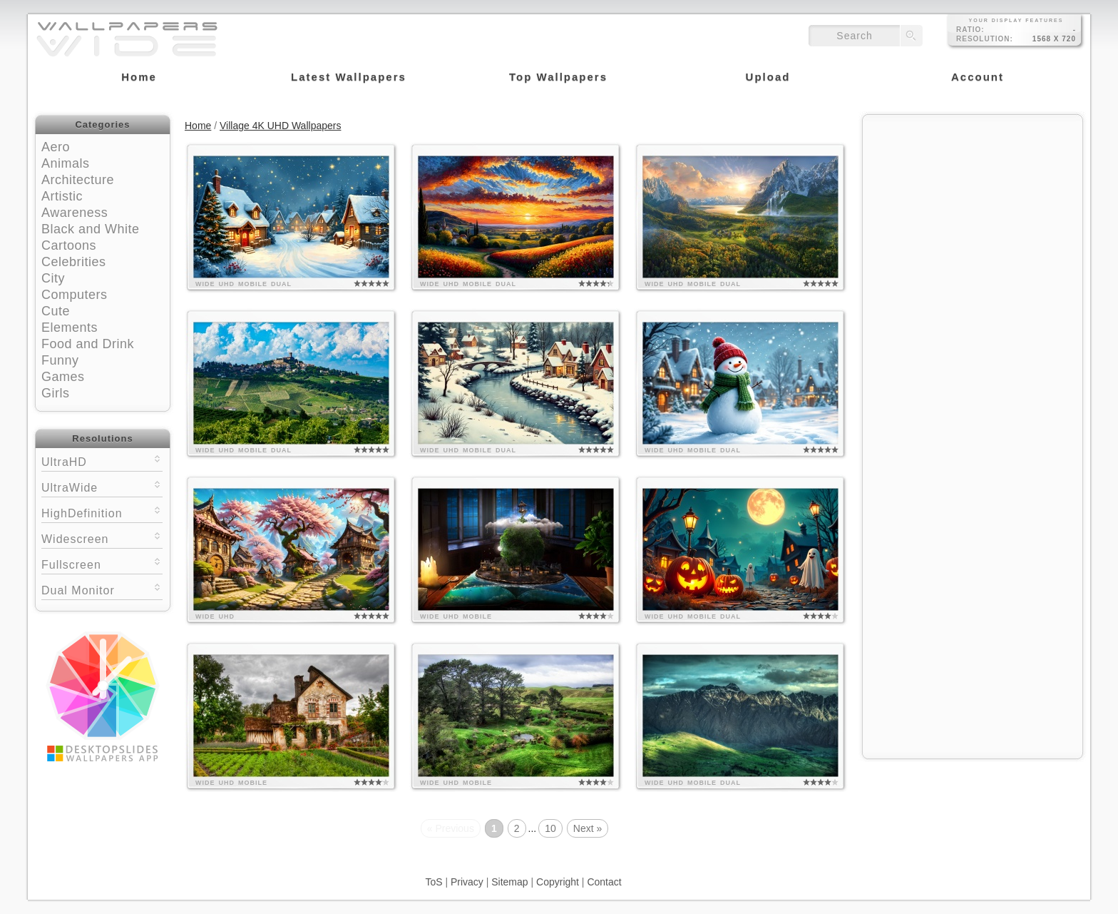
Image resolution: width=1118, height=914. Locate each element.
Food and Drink (87, 344)
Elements (69, 327)
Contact (604, 882)
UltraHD (102, 460)
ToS (433, 882)
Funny (60, 360)
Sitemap (509, 882)
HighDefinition (102, 511)
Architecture (77, 180)
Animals (65, 163)
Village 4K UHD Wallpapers (280, 125)
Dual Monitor (102, 589)
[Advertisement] (972, 212)
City (53, 278)
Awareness (74, 212)
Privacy (467, 882)
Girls (55, 393)
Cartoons (68, 245)
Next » (587, 828)
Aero (55, 147)
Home (198, 125)
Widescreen (102, 537)
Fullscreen (102, 563)
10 (550, 828)
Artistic (62, 196)
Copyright (557, 882)
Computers (74, 295)
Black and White (90, 229)
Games (63, 377)
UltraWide (102, 486)
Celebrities (73, 262)
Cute (55, 311)
